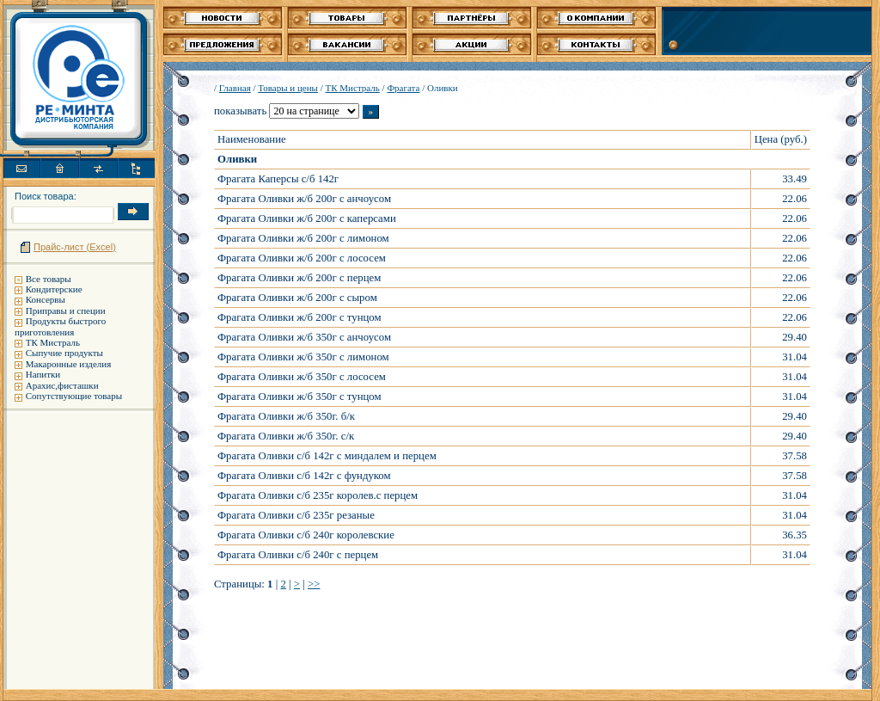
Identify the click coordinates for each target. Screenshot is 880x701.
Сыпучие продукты (64, 352)
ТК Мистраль (53, 342)
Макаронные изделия (68, 364)
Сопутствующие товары (74, 395)
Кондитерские (54, 289)
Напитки (43, 374)
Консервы (45, 299)
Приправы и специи (66, 310)
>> (314, 584)
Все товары (48, 279)
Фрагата (403, 88)
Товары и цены (288, 88)
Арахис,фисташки (62, 385)
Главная (235, 88)
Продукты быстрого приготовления (60, 326)
